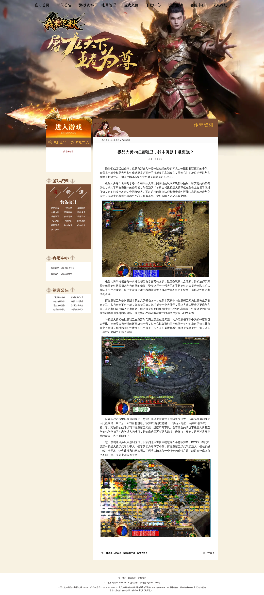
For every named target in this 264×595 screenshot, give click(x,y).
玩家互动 (175, 5)
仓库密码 (68, 221)
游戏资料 (86, 5)
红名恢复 (68, 225)
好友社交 (81, 225)
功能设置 (55, 216)
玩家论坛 (219, 5)
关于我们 (122, 578)
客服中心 (197, 5)
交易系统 (55, 221)
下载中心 (153, 5)
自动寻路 (68, 216)
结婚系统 (81, 221)
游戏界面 (68, 212)
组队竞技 (55, 225)
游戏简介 (55, 208)
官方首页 (42, 5)
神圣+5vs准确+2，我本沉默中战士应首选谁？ (126, 553)
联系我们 (132, 578)
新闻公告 (64, 5)
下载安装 (68, 208)
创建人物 (55, 212)
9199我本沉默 (195, 587)
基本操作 (81, 212)
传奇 (204, 587)
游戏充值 (131, 5)
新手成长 (55, 229)
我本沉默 (115, 140)
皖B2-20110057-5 (121, 583)
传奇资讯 (126, 140)
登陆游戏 (81, 208)
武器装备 (81, 216)
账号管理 (108, 5)
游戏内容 (142, 578)
